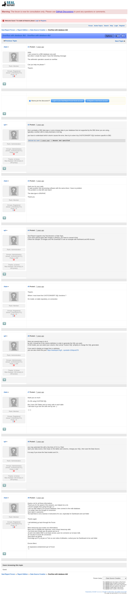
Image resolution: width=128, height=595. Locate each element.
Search (106, 25)
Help (111, 25)
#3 (28, 181)
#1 (28, 47)
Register (43, 20)
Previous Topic (11, 41)
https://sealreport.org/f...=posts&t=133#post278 (62, 350)
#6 (28, 336)
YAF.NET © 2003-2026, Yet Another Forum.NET (114, 592)
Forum (90, 25)
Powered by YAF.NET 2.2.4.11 (93, 592)
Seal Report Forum (8, 30)
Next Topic (119, 41)
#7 (28, 392)
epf (5, 125)
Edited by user (34, 141)
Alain (5, 47)
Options (109, 36)
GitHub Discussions (65, 12)
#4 (28, 230)
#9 (28, 498)
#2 (28, 125)
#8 (28, 442)
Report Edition (22, 30)
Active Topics (98, 25)
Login (37, 20)
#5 (28, 286)
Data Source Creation (38, 30)
